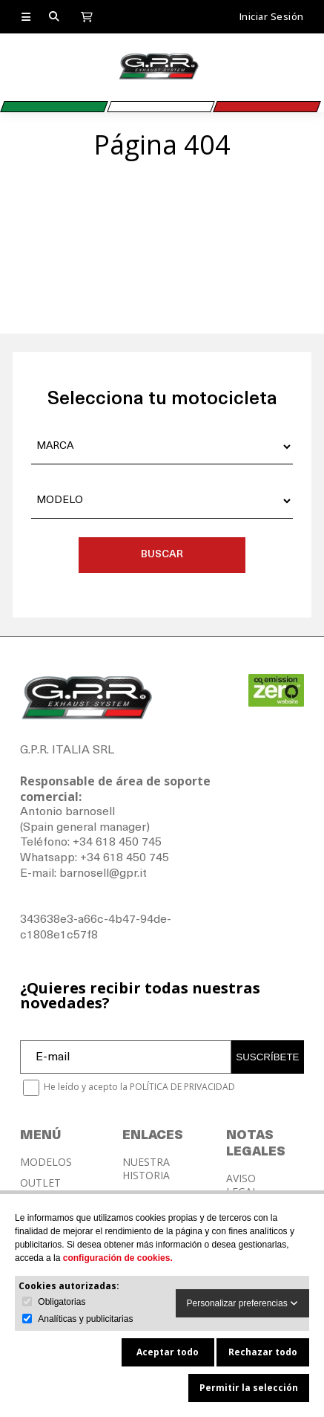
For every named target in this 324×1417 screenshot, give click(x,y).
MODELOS (46, 1162)
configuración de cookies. (118, 1258)
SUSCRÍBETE (267, 1057)
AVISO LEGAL (242, 1185)
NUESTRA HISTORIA (146, 1168)
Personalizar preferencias (242, 1303)
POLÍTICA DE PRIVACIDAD (182, 1086)
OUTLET (40, 1183)
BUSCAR (162, 554)
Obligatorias (61, 1302)
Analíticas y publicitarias (85, 1319)
